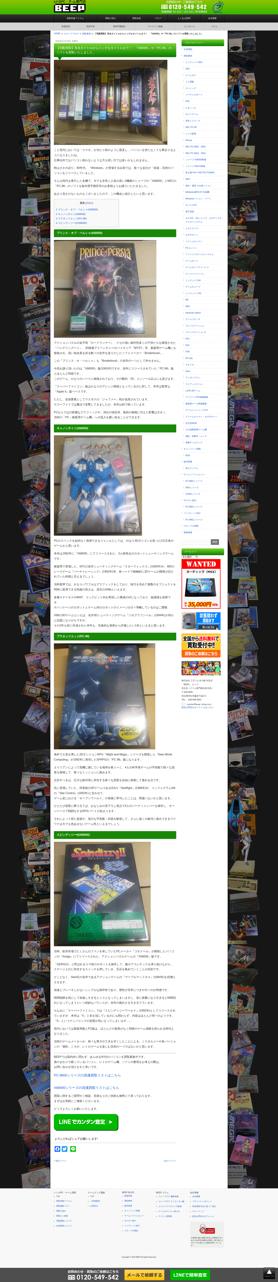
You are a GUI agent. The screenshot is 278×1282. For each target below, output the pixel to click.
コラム (214, 26)
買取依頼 (136, 18)
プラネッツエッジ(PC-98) (71, 218)
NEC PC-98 (191, 127)
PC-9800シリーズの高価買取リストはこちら (87, 1075)
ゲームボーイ (191, 261)
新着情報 (188, 532)
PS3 (187, 339)
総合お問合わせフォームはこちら (197, 707)
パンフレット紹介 (192, 513)
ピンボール (189, 26)
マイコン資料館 (165, 1216)
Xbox (187, 371)
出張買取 (188, 49)
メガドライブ (191, 228)
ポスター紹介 (190, 500)
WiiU (187, 306)
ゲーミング (190, 88)
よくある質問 (184, 18)
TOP (58, 1196)
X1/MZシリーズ (192, 494)
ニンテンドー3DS (193, 62)
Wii (186, 300)
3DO (187, 69)
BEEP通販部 (119, 26)
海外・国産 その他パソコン (198, 185)
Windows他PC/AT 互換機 (197, 192)
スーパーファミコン (195, 274)
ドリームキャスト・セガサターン (201, 416)
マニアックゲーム (193, 384)
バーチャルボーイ (193, 94)
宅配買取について (64, 1221)
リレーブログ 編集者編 (168, 1196)
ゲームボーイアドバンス (197, 267)
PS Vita (189, 358)
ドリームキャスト (193, 241)
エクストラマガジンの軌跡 (170, 1206)
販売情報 (188, 461)
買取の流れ (110, 18)
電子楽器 (189, 211)
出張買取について (64, 1226)
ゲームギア (190, 75)
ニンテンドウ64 (193, 280)
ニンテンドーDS (193, 293)
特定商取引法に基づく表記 (204, 1206)
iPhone (188, 140)
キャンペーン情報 (192, 449)
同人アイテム (191, 468)
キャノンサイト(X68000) (70, 214)
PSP (187, 351)
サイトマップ (198, 1211)
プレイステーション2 (195, 332)
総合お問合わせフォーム (203, 1216)
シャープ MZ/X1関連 (195, 166)
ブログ (158, 18)
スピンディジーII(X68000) (71, 223)
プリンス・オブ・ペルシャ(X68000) (77, 209)
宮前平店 (90, 26)
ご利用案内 (95, 1201)
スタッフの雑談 (191, 526)
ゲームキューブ (192, 287)
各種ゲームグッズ (193, 442)
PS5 (187, 101)
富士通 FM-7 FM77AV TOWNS (200, 172)
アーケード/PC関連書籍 (196, 397)
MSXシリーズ (192, 487)
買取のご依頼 (62, 1216)
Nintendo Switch (193, 313)
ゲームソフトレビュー (194, 474)
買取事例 (188, 56)
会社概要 (212, 18)
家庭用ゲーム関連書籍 (196, 403)
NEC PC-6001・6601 (195, 153)
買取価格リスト (63, 1206)
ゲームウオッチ (192, 319)
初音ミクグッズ (192, 121)
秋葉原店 (66, 26)
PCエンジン (191, 248)
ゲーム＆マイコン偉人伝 (169, 1211)
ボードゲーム (191, 114)
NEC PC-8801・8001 (195, 146)
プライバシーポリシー (202, 1201)
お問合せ (94, 1206)
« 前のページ (60, 1161)
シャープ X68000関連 (195, 159)
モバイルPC (191, 205)
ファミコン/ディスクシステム (199, 254)
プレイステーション (195, 326)
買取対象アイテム (75, 18)
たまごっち (190, 108)
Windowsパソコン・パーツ (198, 198)
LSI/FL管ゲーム (192, 390)
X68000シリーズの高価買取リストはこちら (86, 1088)
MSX (187, 179)
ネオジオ (189, 364)
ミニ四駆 (189, 82)
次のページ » (170, 1161)
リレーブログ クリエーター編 (171, 1201)
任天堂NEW (191, 423)
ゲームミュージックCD (196, 410)
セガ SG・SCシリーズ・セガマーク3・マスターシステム (204, 220)
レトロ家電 (190, 133)
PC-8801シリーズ (193, 481)
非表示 (89, 203)
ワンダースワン (192, 377)
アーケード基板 (155, 26)
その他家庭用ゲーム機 (196, 429)
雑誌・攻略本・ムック (196, 436)
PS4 (187, 345)
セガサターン (191, 235)
